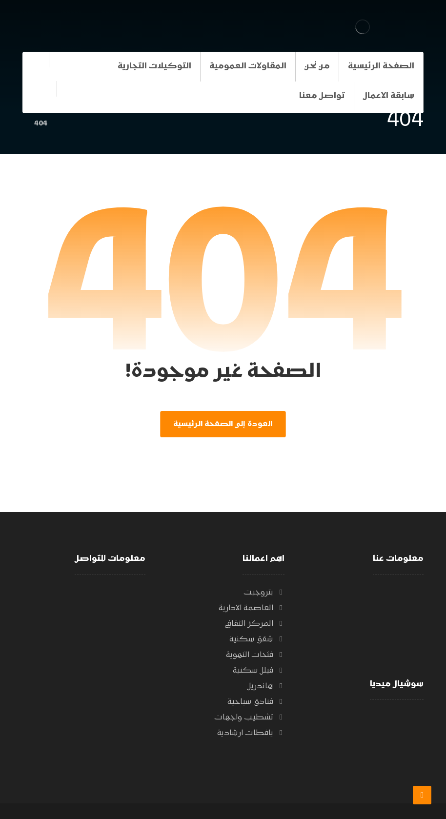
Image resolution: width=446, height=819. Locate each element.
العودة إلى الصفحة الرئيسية (222, 424)
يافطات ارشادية (250, 733)
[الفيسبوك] (39, 94)
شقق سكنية (256, 639)
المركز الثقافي (254, 624)
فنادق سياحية (255, 702)
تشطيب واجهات (249, 717)
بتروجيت (263, 592)
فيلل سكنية (258, 671)
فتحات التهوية (255, 655)
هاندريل (265, 686)
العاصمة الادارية (251, 608)
